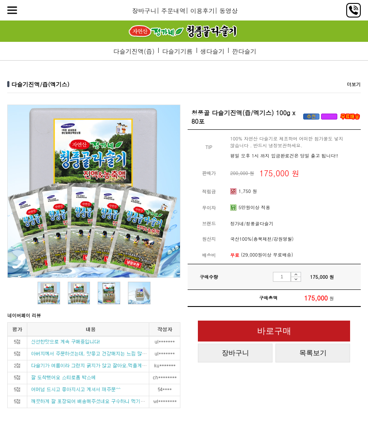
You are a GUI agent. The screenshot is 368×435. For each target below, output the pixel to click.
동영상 (228, 10)
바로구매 (274, 331)
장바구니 (144, 10)
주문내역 (173, 10)
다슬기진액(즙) (134, 51)
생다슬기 (212, 51)
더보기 (353, 84)
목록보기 (313, 352)
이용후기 (202, 10)
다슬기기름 (177, 51)
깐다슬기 (244, 51)
